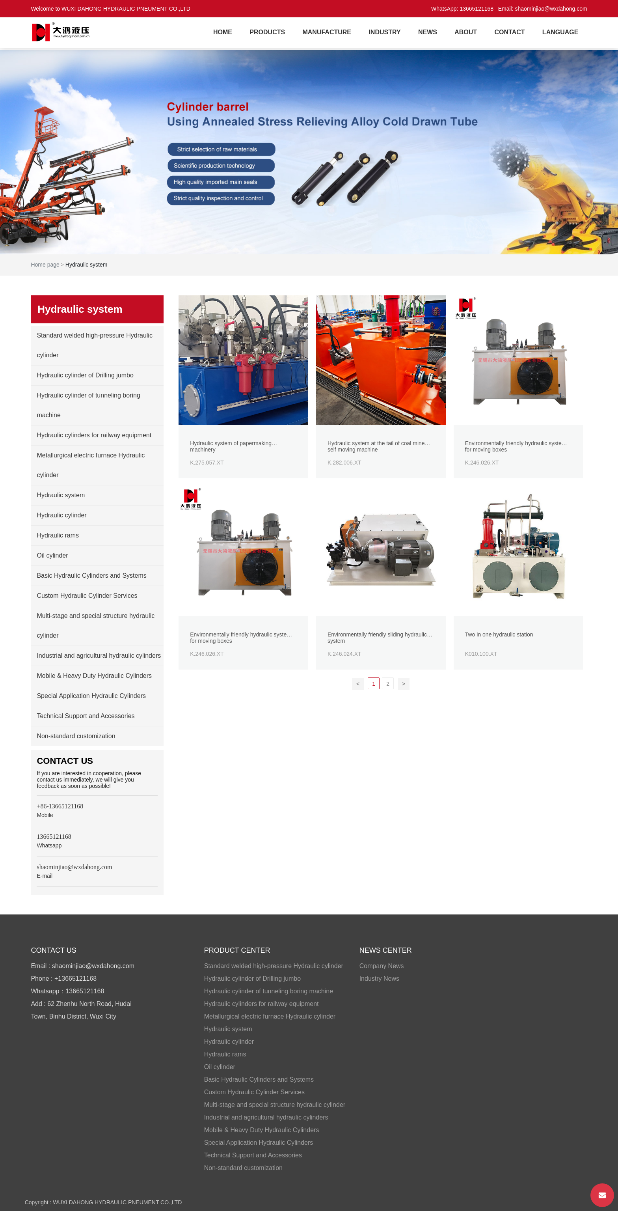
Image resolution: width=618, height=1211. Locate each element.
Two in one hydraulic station (499, 636)
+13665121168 (75, 978)
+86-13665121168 (60, 806)
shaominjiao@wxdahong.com (551, 9)
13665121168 (476, 9)
